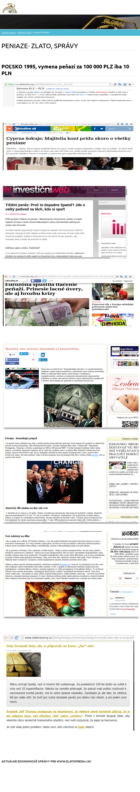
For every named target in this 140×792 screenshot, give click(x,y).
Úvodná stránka (8, 32)
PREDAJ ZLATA (24, 32)
